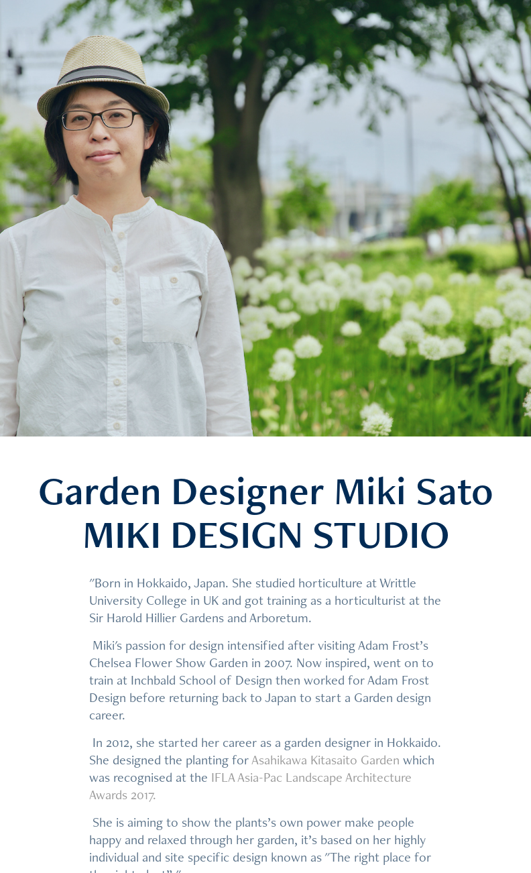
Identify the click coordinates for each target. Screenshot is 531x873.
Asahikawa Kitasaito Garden (325, 759)
